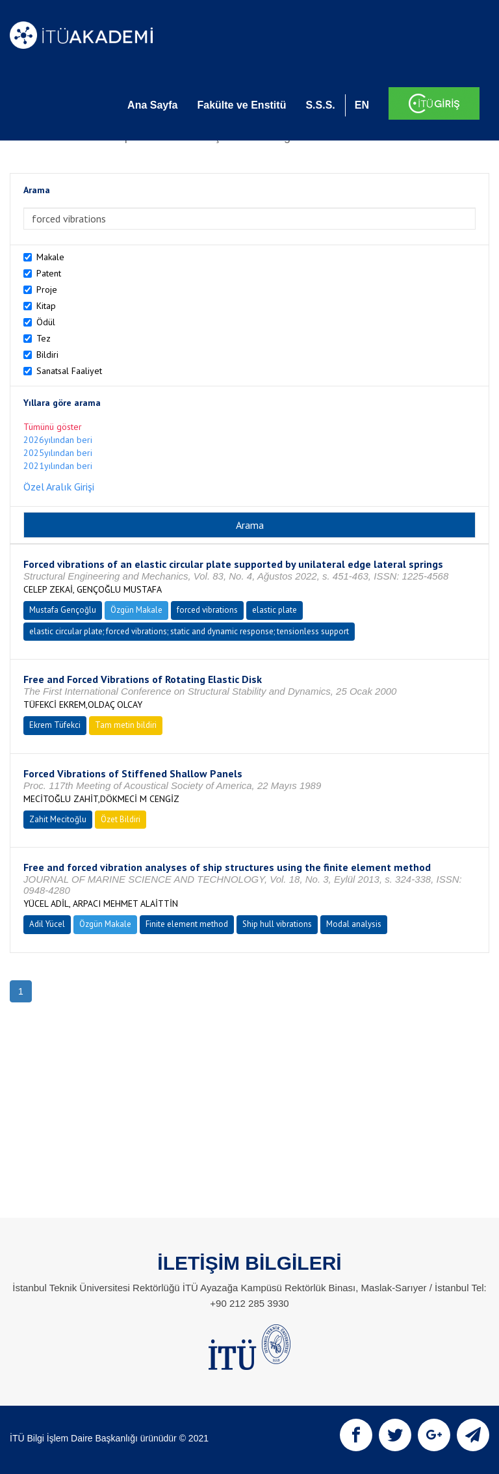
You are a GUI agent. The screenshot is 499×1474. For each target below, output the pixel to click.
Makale (50, 257)
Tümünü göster (52, 427)
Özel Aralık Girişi (58, 486)
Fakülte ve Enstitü (241, 105)
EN (362, 105)
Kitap (46, 306)
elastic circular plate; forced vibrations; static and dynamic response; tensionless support (189, 631)
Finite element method (187, 924)
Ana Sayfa (152, 105)
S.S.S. (320, 105)
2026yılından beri (57, 440)
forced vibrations (207, 609)
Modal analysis (353, 924)
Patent (48, 273)
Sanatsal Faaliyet (69, 371)
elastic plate (274, 609)
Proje (46, 289)
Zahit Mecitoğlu (57, 819)
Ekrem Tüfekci (55, 724)
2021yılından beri (57, 466)
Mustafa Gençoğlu (62, 609)
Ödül (45, 322)
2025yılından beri (57, 453)
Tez (43, 338)
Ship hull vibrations (277, 924)
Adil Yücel (47, 924)
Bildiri (47, 354)
